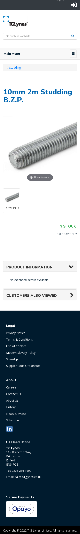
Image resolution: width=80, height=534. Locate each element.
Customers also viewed (31, 295)
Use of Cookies (16, 346)
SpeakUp (12, 359)
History (11, 407)
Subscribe (12, 420)
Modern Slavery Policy (20, 353)
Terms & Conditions (19, 339)
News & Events (16, 414)
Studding (15, 67)
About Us (12, 400)
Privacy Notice (15, 333)
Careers (11, 387)
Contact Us (13, 394)
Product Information (29, 267)
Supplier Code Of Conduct (23, 366)
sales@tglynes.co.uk (28, 477)
